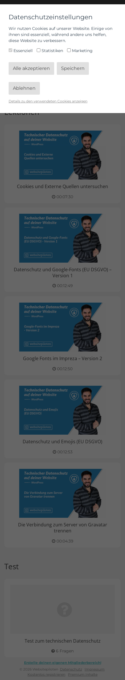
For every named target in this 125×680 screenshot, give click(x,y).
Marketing (80, 50)
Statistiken (50, 50)
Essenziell (21, 50)
